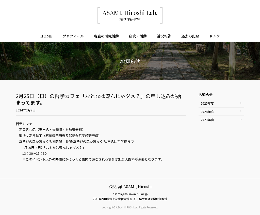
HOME (46, 36)
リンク (214, 36)
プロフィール (73, 36)
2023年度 (207, 120)
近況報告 (164, 36)
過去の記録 (190, 36)
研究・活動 (138, 36)
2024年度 (207, 111)
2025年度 (207, 103)
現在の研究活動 (106, 36)
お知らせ (206, 94)
